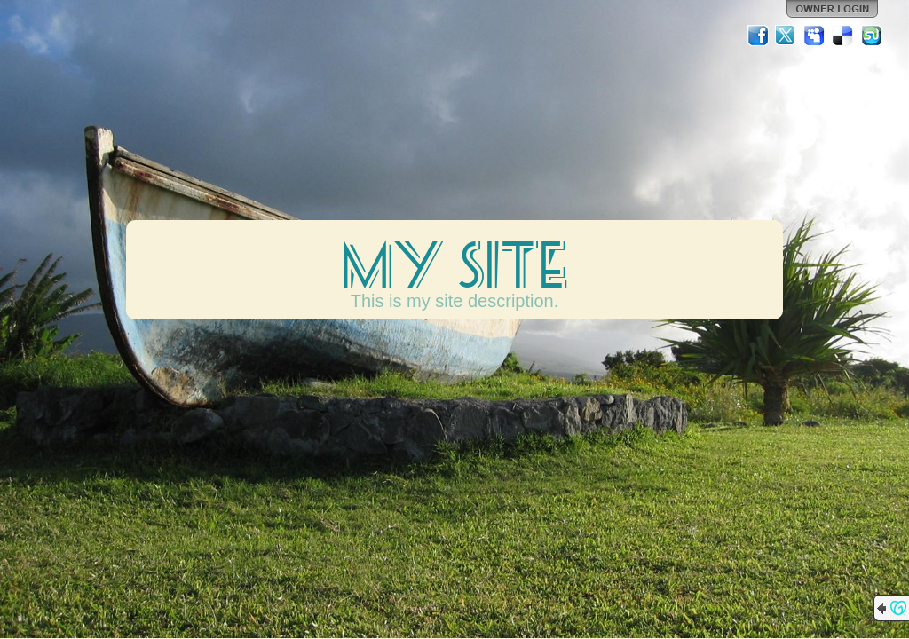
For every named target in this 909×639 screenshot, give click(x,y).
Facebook (758, 35)
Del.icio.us (843, 35)
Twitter (786, 35)
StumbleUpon (871, 35)
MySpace (814, 35)
